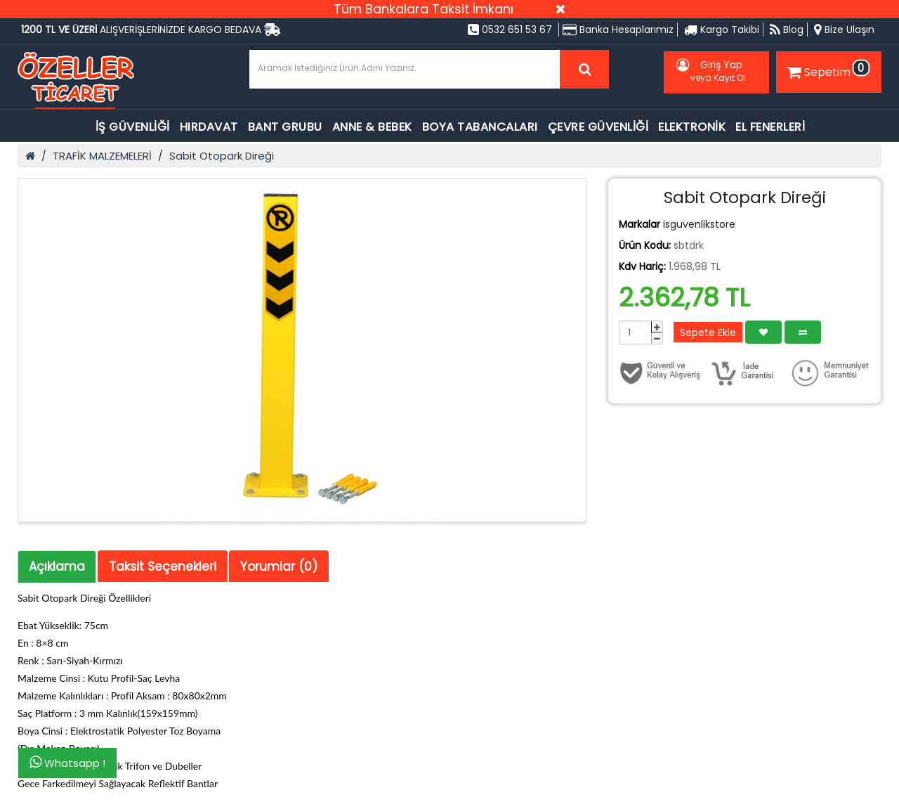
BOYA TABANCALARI (480, 127)
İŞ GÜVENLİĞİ (133, 127)
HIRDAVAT (209, 127)
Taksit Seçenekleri (162, 566)
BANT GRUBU (285, 127)
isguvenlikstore (699, 224)
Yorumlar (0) (278, 566)
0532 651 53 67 (510, 29)
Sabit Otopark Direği (221, 155)
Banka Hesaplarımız (618, 29)
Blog (786, 29)
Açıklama (57, 566)
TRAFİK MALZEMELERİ (102, 155)
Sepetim (826, 69)
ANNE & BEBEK (372, 127)
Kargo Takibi (721, 29)
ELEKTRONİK (692, 127)
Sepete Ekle (708, 332)
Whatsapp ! (67, 762)
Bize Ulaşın (844, 29)
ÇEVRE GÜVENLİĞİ (598, 127)
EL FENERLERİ (770, 127)
